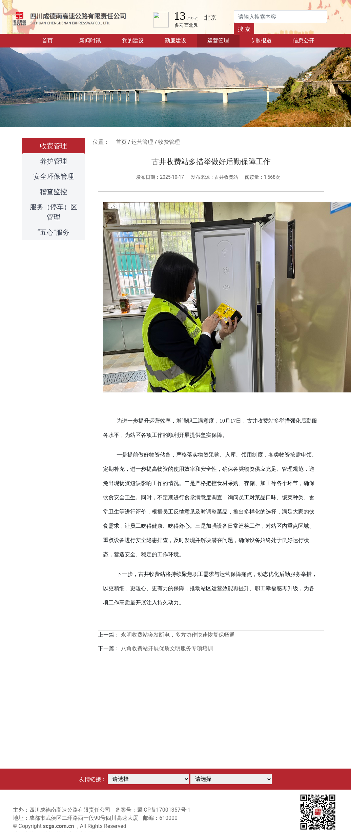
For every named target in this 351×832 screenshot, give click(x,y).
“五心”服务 (53, 232)
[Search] (280, 16)
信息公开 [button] (303, 40)
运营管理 (142, 142)
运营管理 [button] (218, 40)
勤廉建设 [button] (175, 40)
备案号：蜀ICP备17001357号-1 (152, 810)
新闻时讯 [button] (90, 40)
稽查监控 (53, 192)
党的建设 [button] (133, 40)
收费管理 (53, 146)
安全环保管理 (53, 176)
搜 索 (244, 29)
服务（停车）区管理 (53, 212)
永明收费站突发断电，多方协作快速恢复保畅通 (178, 635)
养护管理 (53, 161)
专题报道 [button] (261, 40)
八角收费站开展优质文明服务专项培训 (167, 648)
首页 (55, 40)
